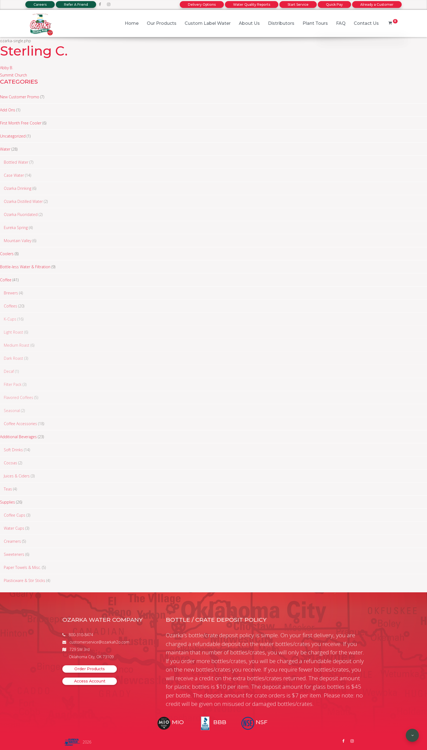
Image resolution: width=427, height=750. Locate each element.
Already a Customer (377, 4)
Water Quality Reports (251, 4)
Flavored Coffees (18, 397)
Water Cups (14, 528)
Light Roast (13, 332)
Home (132, 23)
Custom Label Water (208, 23)
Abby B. (6, 67)
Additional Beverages (18, 436)
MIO (178, 722)
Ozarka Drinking (17, 188)
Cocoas (10, 462)
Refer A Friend (76, 4)
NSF (261, 722)
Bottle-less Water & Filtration (25, 266)
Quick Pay (334, 4)
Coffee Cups (14, 515)
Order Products (89, 668)
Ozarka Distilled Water (23, 201)
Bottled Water (16, 162)
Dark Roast (13, 358)
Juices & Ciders (17, 475)
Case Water (14, 175)
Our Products (161, 23)
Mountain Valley (17, 240)
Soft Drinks (13, 449)
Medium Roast (16, 345)
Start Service (298, 4)
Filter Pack (13, 384)
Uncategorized (13, 136)
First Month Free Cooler (20, 123)
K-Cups (10, 319)
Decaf (9, 371)
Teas (8, 489)
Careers (40, 4)
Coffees (10, 306)
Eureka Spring (16, 227)
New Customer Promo (19, 96)
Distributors (281, 23)
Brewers (11, 292)
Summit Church (13, 75)
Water (5, 149)
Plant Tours (315, 23)
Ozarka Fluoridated (21, 214)
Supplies (7, 502)
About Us (249, 23)
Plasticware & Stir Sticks (24, 580)
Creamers (12, 541)
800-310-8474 (81, 634)
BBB (219, 722)
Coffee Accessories (20, 423)
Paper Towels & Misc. (22, 567)
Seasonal (12, 410)
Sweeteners (14, 554)
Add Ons (7, 109)
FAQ (341, 23)
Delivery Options (202, 4)
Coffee (5, 279)
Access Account (89, 681)
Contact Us (366, 23)
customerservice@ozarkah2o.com (99, 642)
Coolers (7, 253)
